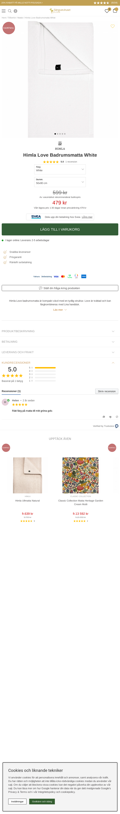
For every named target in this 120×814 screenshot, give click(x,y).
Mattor (20, 18)
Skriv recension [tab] (107, 391)
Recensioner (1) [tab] (11, 391)
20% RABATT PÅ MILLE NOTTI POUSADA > (22, 3)
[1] (60, 79)
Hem (4, 18)
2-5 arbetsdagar (40, 240)
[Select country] (15, 10)
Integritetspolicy (47, 791)
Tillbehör (12, 18)
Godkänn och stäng (42, 801)
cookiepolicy (68, 791)
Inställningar (17, 801)
